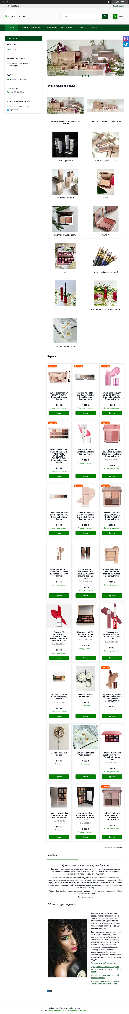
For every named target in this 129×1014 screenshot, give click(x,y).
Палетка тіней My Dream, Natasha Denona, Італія (85, 634)
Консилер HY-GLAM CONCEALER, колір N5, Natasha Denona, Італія (59, 573)
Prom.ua (77, 1008)
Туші (65, 309)
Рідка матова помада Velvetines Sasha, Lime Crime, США (112, 635)
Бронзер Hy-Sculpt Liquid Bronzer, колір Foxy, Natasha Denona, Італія (112, 698)
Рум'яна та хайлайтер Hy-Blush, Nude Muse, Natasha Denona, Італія (112, 453)
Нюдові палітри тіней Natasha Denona (65, 122)
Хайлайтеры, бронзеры (65, 235)
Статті (83, 28)
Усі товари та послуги (113, 848)
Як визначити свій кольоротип (103, 963)
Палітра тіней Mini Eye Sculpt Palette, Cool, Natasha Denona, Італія (85, 396)
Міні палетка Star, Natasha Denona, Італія (59, 697)
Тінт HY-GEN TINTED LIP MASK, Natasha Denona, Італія (85, 452)
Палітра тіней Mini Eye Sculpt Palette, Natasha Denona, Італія (59, 516)
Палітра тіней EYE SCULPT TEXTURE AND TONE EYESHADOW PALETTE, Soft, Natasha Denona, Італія (59, 456)
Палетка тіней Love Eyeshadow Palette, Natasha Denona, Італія (112, 756)
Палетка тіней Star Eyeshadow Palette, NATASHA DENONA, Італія (85, 816)
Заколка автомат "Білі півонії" (85, 696)
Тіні (65, 272)
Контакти (52, 28)
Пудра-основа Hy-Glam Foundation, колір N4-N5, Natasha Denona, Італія (111, 573)
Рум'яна (105, 235)
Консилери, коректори (105, 161)
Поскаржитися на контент (58, 1010)
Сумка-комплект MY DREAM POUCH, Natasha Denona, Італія (59, 396)
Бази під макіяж (65, 161)
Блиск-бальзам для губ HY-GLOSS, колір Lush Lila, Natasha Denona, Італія (112, 396)
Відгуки (94, 28)
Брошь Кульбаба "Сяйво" (59, 754)
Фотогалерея (68, 28)
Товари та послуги (30, 28)
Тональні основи (65, 198)
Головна (11, 28)
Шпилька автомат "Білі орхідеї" (85, 754)
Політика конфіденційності (78, 1010)
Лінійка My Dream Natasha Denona (105, 122)
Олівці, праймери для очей (105, 272)
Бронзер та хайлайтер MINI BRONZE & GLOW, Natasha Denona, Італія (85, 574)
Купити (59, 413)
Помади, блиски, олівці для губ (105, 309)
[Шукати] (105, 16)
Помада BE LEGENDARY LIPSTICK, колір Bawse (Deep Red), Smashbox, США (59, 636)
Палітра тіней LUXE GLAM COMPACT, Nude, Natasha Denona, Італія (112, 516)
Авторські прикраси (65, 347)
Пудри (105, 198)
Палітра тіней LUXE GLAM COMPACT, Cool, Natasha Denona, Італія (112, 816)
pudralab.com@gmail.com (20, 106)
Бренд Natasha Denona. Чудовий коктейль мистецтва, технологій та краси (106, 969)
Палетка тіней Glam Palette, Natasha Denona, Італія (59, 815)
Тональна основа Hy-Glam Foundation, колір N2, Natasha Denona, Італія (85, 516)
